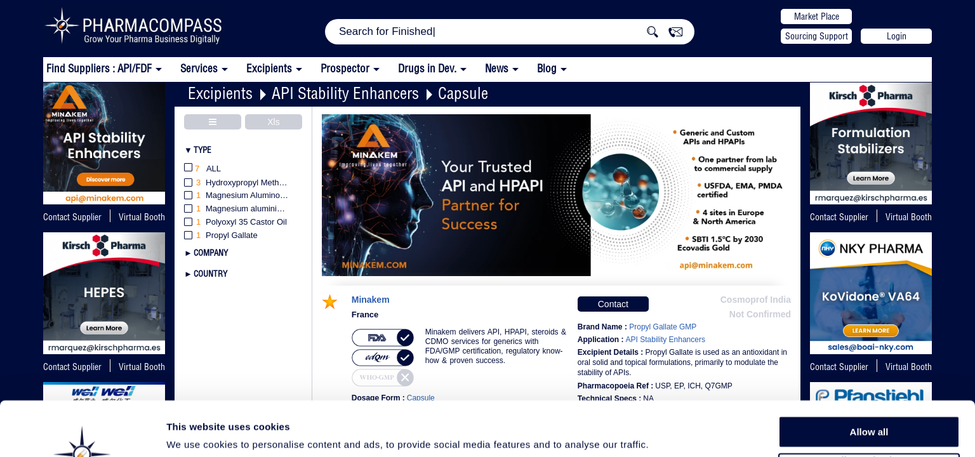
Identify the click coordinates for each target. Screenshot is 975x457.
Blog (547, 68)
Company (211, 253)
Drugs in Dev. (427, 68)
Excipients (220, 93)
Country (210, 273)
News (496, 68)
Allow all (869, 380)
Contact (613, 304)
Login (896, 36)
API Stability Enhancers (345, 93)
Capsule (463, 93)
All (202, 169)
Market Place (816, 16)
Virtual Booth (908, 217)
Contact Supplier (72, 217)
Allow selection (868, 409)
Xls (273, 122)
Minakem (371, 300)
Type (202, 150)
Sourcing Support (816, 36)
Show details (666, 432)
